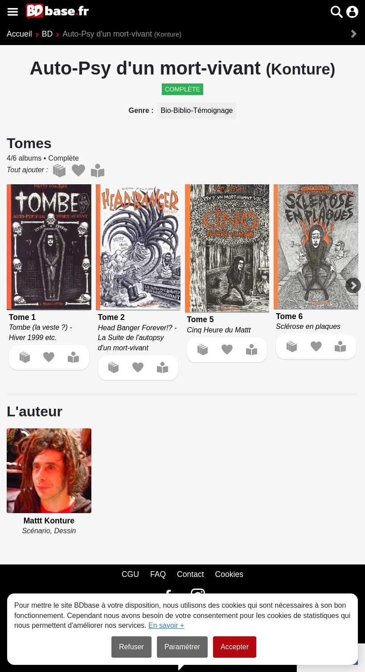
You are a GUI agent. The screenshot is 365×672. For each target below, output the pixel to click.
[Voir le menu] (13, 12)
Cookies (229, 574)
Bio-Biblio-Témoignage (197, 110)
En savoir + (166, 625)
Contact (190, 574)
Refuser (131, 647)
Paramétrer (182, 647)
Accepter (235, 647)
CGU (130, 574)
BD (47, 33)
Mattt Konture (49, 520)
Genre (140, 110)
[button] (337, 12)
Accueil (19, 33)
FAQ (158, 574)
